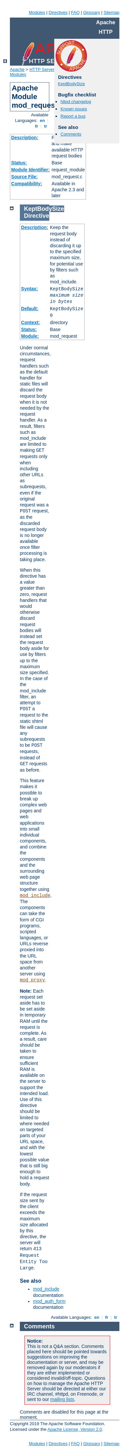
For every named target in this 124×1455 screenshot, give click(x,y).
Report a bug (73, 116)
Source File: (24, 176)
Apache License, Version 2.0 (74, 1429)
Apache (17, 69)
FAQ (75, 12)
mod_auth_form (49, 1301)
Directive (36, 215)
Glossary (91, 12)
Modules (37, 12)
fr (36, 126)
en (42, 120)
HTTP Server (42, 69)
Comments (71, 134)
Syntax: (29, 288)
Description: (24, 137)
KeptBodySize (71, 83)
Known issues (74, 108)
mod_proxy (32, 980)
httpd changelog (76, 101)
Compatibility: (26, 183)
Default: (29, 308)
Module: (30, 336)
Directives (58, 12)
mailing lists (62, 1399)
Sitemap (111, 12)
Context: (30, 322)
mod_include (35, 895)
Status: (19, 162)
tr (46, 126)
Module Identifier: (30, 169)
